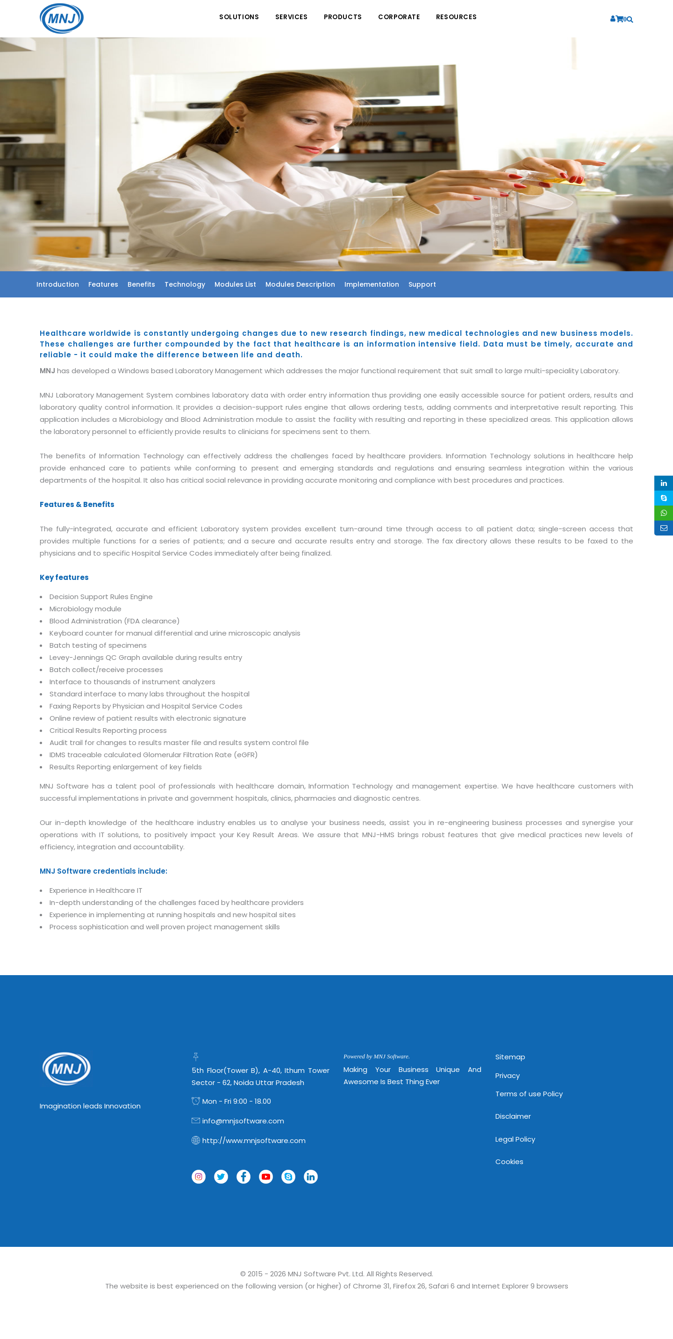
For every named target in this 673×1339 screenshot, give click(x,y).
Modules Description (300, 284)
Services (286, 18)
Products (343, 18)
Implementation (371, 284)
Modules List (235, 284)
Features (103, 284)
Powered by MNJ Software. (377, 1056)
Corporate (404, 18)
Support (422, 284)
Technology (185, 284)
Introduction (57, 284)
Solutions (229, 18)
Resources (467, 18)
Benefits (141, 284)
